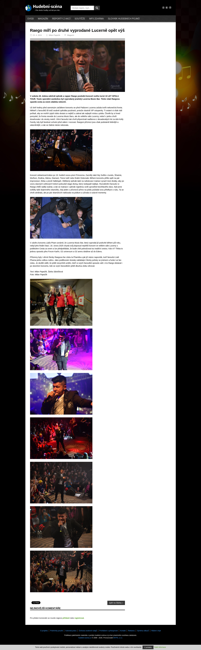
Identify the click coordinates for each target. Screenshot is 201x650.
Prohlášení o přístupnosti (108, 631)
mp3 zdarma (96, 18)
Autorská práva (70, 631)
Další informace (160, 647)
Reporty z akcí (61, 18)
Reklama (131, 631)
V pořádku (148, 647)
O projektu (44, 631)
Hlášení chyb (156, 631)
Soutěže (80, 18)
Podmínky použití (56, 631)
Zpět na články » (116, 603)
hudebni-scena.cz (84, 638)
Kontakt (123, 631)
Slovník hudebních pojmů (124, 18)
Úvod (30, 18)
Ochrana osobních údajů (88, 631)
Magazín (43, 18)
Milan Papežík (53, 35)
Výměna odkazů (143, 631)
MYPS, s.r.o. (118, 638)
